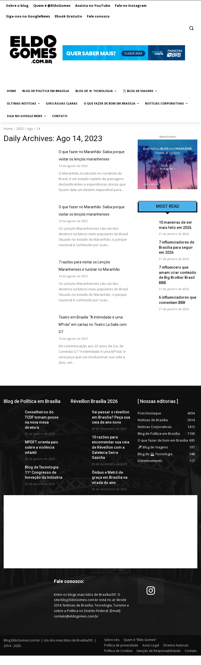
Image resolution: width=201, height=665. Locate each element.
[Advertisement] (100, 541)
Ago (30, 128)
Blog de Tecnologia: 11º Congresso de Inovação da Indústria (42, 479)
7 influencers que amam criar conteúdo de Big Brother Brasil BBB (177, 268)
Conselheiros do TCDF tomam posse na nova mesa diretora (41, 438)
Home (8, 128)
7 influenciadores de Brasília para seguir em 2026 (175, 245)
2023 (20, 128)
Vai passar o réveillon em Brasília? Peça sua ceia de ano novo (110, 438)
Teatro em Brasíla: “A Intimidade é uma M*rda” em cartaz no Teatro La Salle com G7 (94, 346)
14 (38, 128)
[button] (191, 28)
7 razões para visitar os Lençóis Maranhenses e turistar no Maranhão (90, 284)
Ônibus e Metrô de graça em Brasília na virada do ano (110, 488)
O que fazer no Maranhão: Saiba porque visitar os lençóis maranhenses (90, 159)
